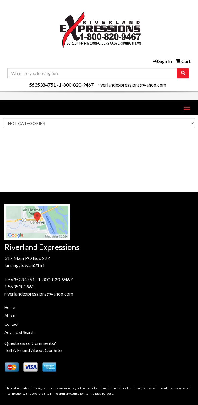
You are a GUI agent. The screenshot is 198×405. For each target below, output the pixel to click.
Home (9, 307)
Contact (11, 324)
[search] (183, 73)
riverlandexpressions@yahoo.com (132, 84)
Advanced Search (19, 332)
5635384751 (42, 84)
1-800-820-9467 (76, 84)
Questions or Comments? (30, 343)
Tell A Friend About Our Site (33, 350)
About (9, 315)
